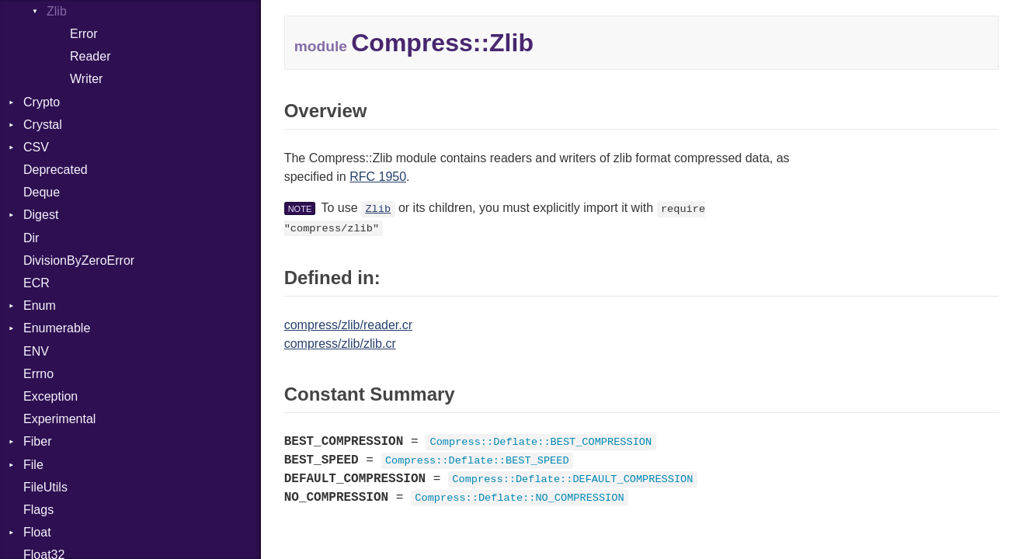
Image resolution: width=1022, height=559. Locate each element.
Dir (31, 238)
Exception (50, 396)
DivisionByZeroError (78, 260)
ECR (36, 283)
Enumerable (56, 328)
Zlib (378, 209)
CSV (36, 147)
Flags (38, 509)
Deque (41, 192)
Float (37, 532)
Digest (40, 214)
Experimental (59, 418)
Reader (90, 56)
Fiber (37, 441)
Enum (39, 305)
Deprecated (55, 169)
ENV (36, 351)
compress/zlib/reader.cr (348, 325)
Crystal (42, 124)
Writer (86, 78)
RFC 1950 (377, 176)
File (33, 464)
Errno (38, 373)
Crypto (41, 102)
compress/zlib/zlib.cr (340, 343)
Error (84, 33)
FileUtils (45, 487)
